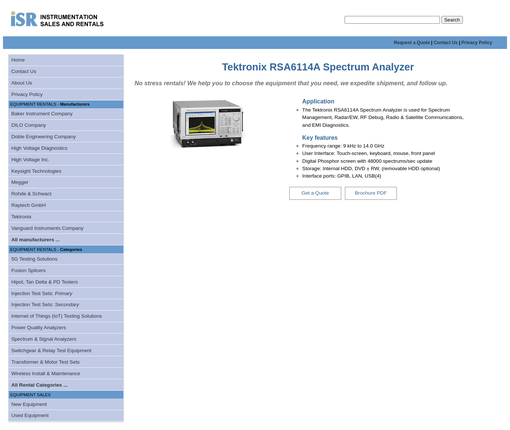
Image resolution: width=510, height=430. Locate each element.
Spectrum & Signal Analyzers (43, 339)
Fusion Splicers (28, 270)
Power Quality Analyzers (38, 327)
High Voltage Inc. (30, 159)
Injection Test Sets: (41, 293)
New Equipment (29, 404)
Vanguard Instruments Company (47, 228)
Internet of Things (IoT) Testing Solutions (56, 316)
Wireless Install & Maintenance (45, 373)
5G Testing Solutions (34, 259)
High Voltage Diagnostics (39, 148)
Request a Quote (412, 42)
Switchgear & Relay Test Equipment (51, 350)
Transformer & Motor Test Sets (45, 362)
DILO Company (28, 125)
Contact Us (446, 42)
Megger (19, 182)
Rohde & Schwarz (31, 193)
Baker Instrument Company (41, 113)
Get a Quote (315, 193)
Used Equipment (30, 415)
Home (17, 60)
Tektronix (21, 216)
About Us (21, 83)
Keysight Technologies (36, 171)
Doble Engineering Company (43, 136)
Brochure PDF (371, 193)
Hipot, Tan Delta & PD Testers (44, 282)
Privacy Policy (476, 42)
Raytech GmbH (28, 205)
